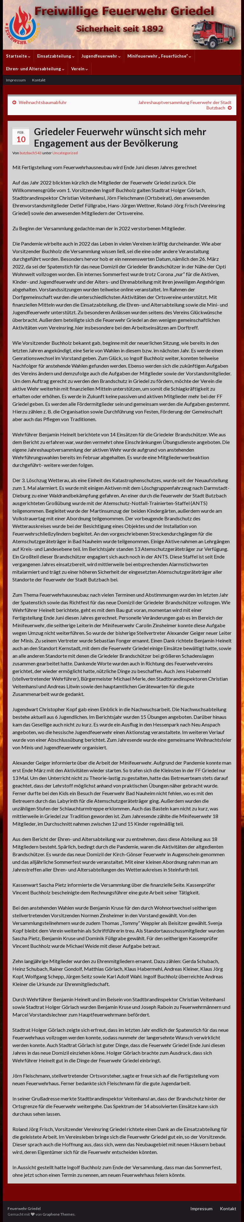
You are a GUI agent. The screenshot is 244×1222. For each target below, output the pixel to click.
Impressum (16, 80)
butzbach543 (31, 152)
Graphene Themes (59, 1214)
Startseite (18, 56)
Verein (79, 68)
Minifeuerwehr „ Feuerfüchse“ (159, 56)
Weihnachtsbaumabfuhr (43, 102)
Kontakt (38, 80)
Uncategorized (65, 152)
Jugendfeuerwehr (101, 56)
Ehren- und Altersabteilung (35, 68)
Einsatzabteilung (56, 56)
